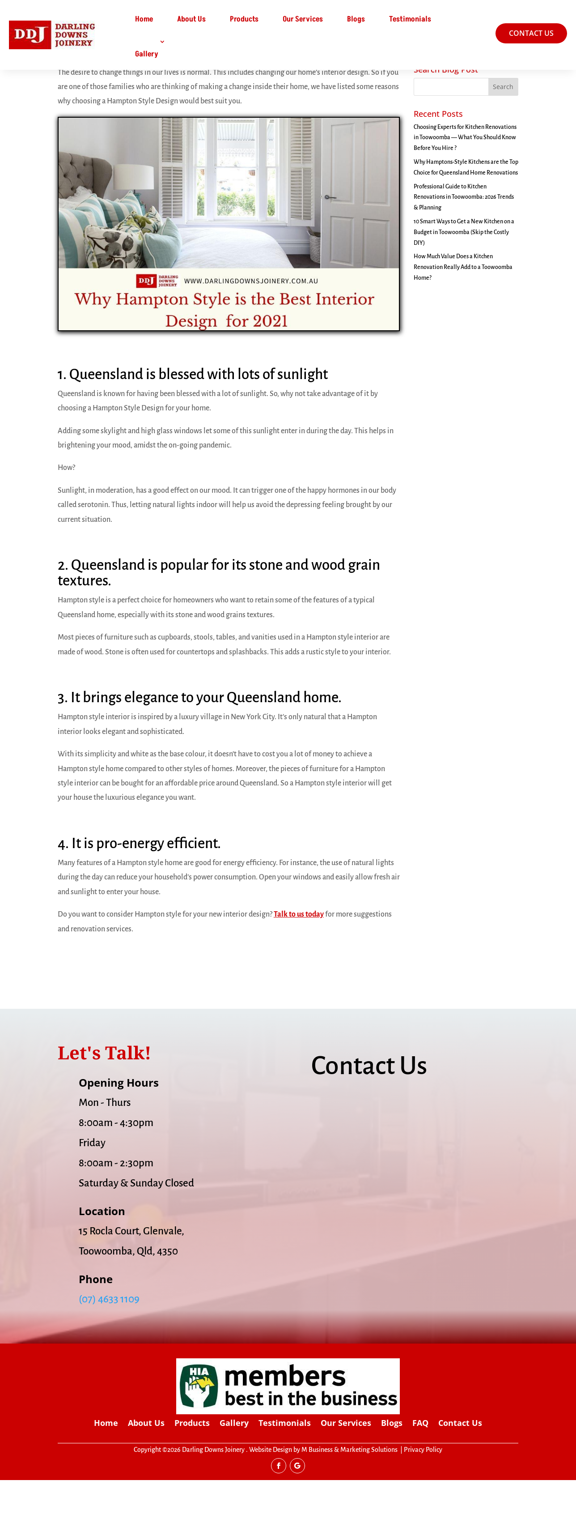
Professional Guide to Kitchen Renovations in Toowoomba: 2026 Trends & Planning (464, 236)
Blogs (356, 19)
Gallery (146, 54)
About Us (191, 19)
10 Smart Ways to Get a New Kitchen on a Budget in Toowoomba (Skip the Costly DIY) (464, 272)
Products (244, 19)
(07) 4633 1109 (109, 1338)
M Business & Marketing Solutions (349, 1489)
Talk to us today (299, 954)
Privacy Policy (423, 1489)
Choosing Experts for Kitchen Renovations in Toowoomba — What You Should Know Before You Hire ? (465, 177)
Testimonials (410, 19)
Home (144, 19)
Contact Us (460, 1463)
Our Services (303, 19)
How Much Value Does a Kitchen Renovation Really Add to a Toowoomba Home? (463, 306)
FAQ (420, 1463)
